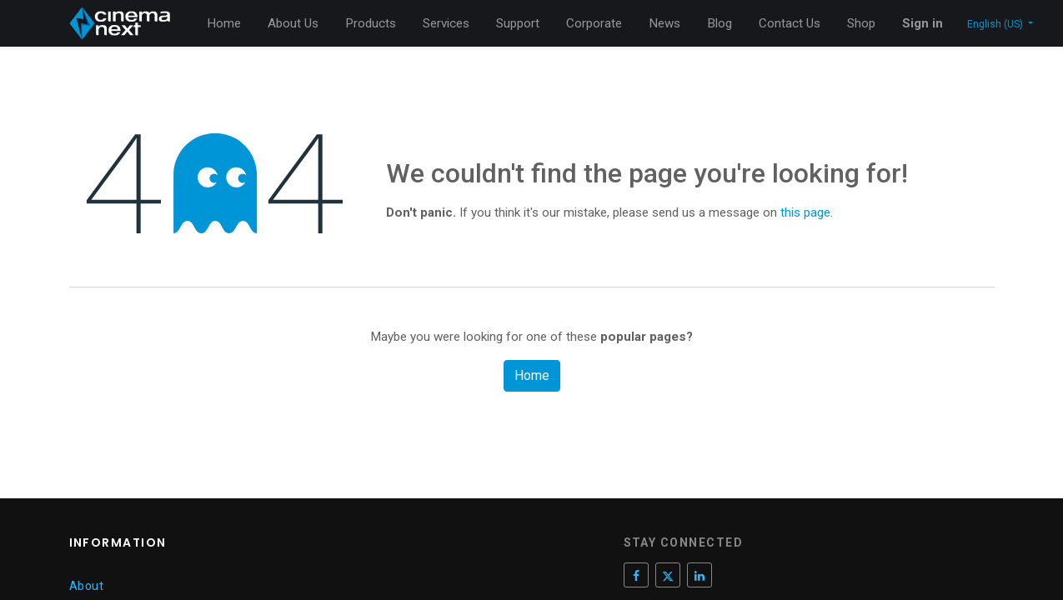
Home (531, 375)
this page (805, 212)
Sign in (922, 23)
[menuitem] (223, 24)
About (86, 585)
